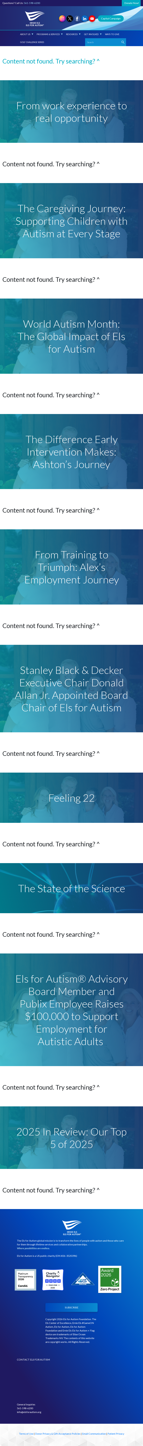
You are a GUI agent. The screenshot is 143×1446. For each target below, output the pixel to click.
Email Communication (94, 1433)
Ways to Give (112, 34)
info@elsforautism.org (29, 1411)
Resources (73, 34)
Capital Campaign (111, 18)
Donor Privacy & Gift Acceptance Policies (57, 1433)
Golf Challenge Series (32, 42)
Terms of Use (26, 1433)
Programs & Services (50, 34)
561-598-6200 (32, 2)
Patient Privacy (116, 1433)
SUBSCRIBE (71, 1307)
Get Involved (93, 34)
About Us (26, 34)
